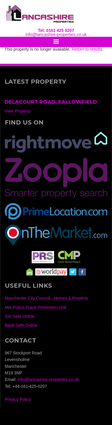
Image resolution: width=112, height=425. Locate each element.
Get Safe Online (20, 316)
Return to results (87, 49)
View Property (17, 111)
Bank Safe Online (21, 325)
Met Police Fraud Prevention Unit (35, 307)
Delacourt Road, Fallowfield (50, 102)
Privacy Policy (18, 399)
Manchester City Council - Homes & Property (46, 298)
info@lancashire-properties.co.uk (56, 34)
